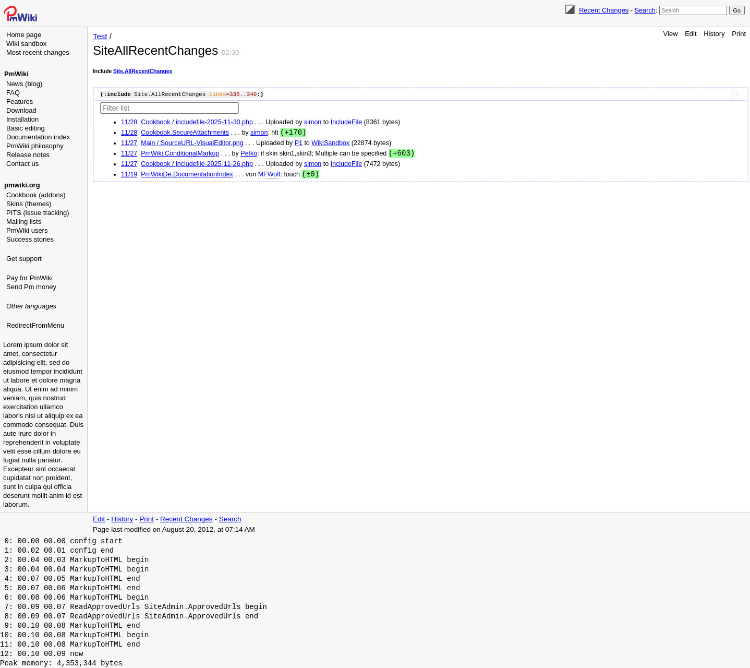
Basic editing (25, 128)
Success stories (30, 239)
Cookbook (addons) (35, 195)
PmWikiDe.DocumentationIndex (187, 176)
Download (21, 110)
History (714, 34)
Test (100, 36)
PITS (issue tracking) (37, 213)
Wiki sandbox (26, 43)
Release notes (28, 155)
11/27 (129, 143)
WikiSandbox (330, 143)
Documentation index (38, 137)
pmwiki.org (22, 185)
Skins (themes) (29, 204)
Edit (690, 34)
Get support (24, 259)
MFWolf (269, 176)
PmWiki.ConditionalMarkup (180, 154)
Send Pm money (31, 287)
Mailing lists (23, 221)
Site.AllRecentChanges (142, 71)
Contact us (22, 164)
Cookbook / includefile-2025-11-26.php (197, 165)
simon (312, 122)
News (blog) (24, 84)
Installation (22, 119)
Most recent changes (37, 52)
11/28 (129, 122)
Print (739, 34)
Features (19, 101)
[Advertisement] (45, 383)
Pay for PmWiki (29, 278)
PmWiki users (26, 230)
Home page (23, 35)
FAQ (13, 93)
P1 (299, 143)
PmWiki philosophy (35, 146)
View (670, 34)
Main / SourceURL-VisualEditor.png (192, 143)
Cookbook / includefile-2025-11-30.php (197, 122)
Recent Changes (603, 10)
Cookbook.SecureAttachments (185, 133)
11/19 (129, 176)
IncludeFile (346, 122)
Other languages (31, 306)
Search (644, 10)
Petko (248, 154)
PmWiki (16, 74)
